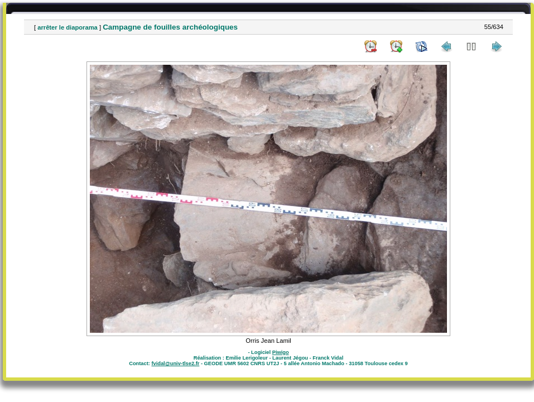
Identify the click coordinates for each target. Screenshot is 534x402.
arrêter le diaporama (67, 27)
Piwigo (280, 352)
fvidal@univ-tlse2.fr (175, 363)
